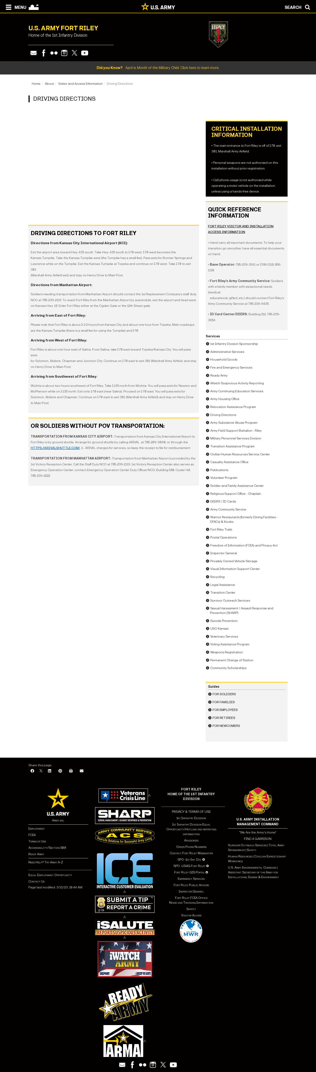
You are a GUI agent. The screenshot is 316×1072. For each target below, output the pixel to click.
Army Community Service (228, 509)
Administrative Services (227, 352)
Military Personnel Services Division (235, 438)
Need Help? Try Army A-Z (45, 862)
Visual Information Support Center (235, 569)
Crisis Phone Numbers (191, 847)
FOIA (32, 835)
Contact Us (36, 881)
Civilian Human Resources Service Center (240, 454)
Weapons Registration (226, 652)
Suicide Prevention (224, 621)
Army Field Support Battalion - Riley (236, 431)
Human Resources (240, 856)
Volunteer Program (223, 478)
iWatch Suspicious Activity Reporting (237, 383)
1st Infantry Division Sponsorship (234, 344)
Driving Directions (223, 415)
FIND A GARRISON (257, 839)
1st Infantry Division (191, 818)
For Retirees (224, 718)
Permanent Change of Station (231, 660)
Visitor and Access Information (80, 84)
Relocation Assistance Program (233, 407)
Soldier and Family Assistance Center (237, 486)
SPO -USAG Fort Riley (189, 866)
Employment (36, 829)
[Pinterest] (60, 771)
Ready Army (219, 375)
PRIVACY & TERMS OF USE (191, 812)
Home (36, 84)
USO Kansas (219, 629)
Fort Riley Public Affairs (191, 885)
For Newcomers (226, 726)
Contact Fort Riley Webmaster (191, 853)
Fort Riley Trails (221, 529)
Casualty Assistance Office (229, 462)
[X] (41, 771)
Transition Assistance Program (232, 446)
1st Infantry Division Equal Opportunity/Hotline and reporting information (191, 829)
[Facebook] (32, 771)
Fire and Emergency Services (231, 367)
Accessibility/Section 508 (47, 848)
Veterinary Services (224, 637)
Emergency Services (191, 879)
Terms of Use (37, 841)
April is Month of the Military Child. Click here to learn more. (158, 68)
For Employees (225, 710)
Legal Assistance (222, 585)
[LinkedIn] (49, 771)
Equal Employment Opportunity (50, 875)
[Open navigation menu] (14, 6)
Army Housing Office (224, 399)
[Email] (81, 771)
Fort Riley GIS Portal (189, 872)
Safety (191, 909)
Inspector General (223, 553)
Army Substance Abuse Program (233, 423)
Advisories (191, 840)
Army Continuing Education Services (236, 391)
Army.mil (58, 820)
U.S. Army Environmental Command (252, 867)
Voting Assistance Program (229, 644)
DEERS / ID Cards (223, 501)
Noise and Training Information (191, 903)
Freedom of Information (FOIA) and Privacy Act (244, 545)
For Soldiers (224, 694)
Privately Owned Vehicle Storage (233, 561)
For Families (224, 702)
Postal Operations (223, 537)
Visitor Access (191, 915)
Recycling (217, 577)
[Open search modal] (299, 6)
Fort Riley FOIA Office (191, 898)
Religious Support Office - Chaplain (235, 494)
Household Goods (223, 360)
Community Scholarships (228, 668)
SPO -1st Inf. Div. (190, 860)
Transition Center (222, 593)
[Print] (71, 771)
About (49, 84)
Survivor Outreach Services (230, 601)
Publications (219, 470)
